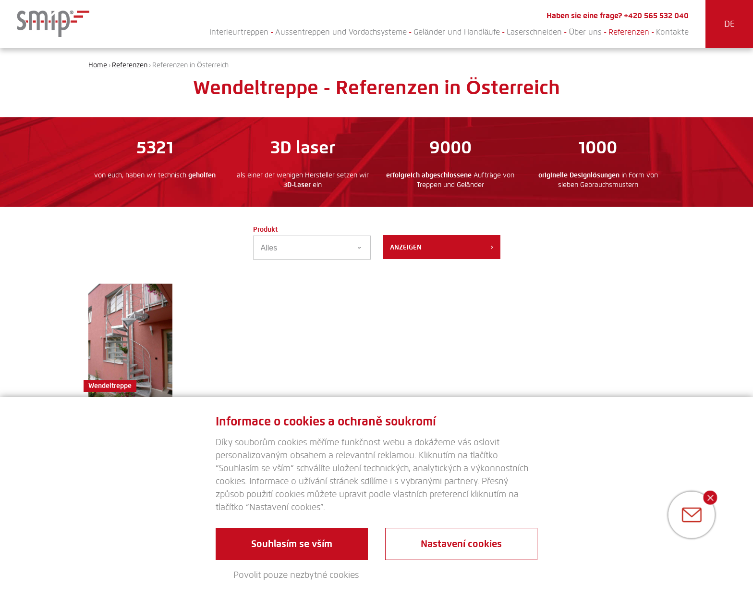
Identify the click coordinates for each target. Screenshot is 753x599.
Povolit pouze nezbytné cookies (296, 575)
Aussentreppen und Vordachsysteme (341, 32)
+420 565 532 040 (656, 15)
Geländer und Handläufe (456, 32)
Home (97, 65)
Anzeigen (441, 247)
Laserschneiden (534, 32)
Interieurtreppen (238, 32)
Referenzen (628, 32)
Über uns (585, 32)
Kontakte (672, 32)
